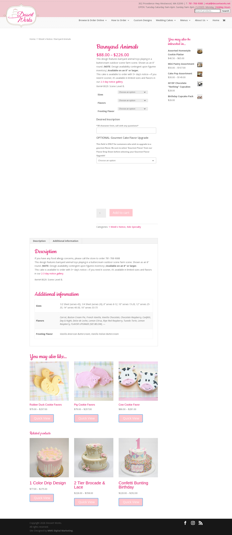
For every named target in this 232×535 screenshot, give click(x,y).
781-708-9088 (195, 3)
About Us (200, 20)
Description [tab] (39, 240)
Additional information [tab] (65, 240)
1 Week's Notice (45, 39)
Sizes (100, 94)
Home (216, 20)
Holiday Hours (223, 7)
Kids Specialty (134, 226)
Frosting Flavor (106, 111)
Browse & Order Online (91, 20)
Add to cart (121, 212)
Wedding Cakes (164, 20)
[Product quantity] (101, 213)
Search (225, 10)
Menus (184, 20)
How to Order (118, 20)
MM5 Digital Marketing (60, 530)
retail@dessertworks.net (217, 3)
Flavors (102, 102)
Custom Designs (143, 20)
